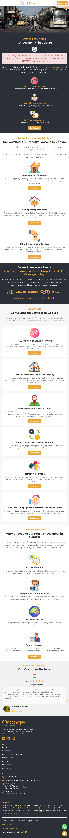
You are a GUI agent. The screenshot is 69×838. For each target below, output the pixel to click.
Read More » (10, 701)
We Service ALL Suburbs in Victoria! (15, 814)
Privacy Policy (7, 824)
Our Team (6, 765)
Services (6, 751)
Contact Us (7, 768)
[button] (2, 700)
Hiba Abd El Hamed (20, 706)
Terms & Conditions (9, 828)
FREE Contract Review (12, 754)
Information (7, 758)
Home (5, 747)
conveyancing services (52, 67)
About (5, 761)
